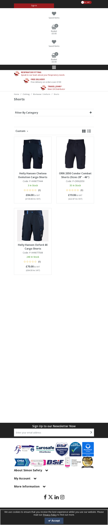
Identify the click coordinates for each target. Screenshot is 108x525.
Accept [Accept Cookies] (54, 520)
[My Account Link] (34, 5)
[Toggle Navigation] (54, 67)
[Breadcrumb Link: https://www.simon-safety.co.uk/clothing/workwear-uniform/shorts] (56, 94)
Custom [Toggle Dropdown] (21, 131)
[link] (45, 497)
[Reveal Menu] (54, 67)
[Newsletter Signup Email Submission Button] (91, 432)
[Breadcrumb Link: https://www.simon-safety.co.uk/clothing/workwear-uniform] (41, 94)
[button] (33, 190)
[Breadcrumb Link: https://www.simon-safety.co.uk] (16, 94)
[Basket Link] (54, 29)
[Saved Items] (54, 15)
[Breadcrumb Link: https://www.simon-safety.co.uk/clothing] (26, 94)
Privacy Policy (50, 514)
